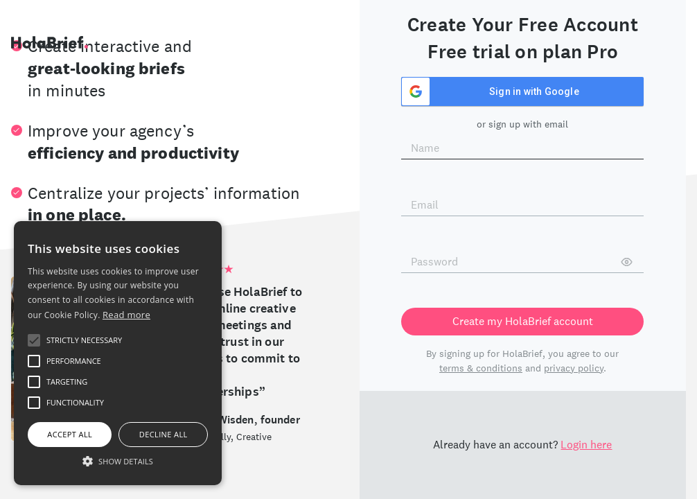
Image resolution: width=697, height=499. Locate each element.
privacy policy (573, 368)
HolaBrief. (49, 42)
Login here (586, 444)
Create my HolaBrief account (522, 321)
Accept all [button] (69, 434)
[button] (118, 461)
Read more (126, 314)
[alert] (118, 353)
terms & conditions (480, 368)
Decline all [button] (163, 434)
